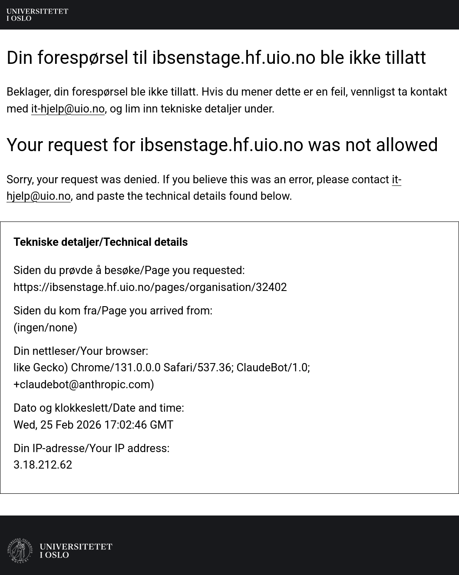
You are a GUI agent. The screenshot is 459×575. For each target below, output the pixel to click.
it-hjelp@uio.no (68, 108)
